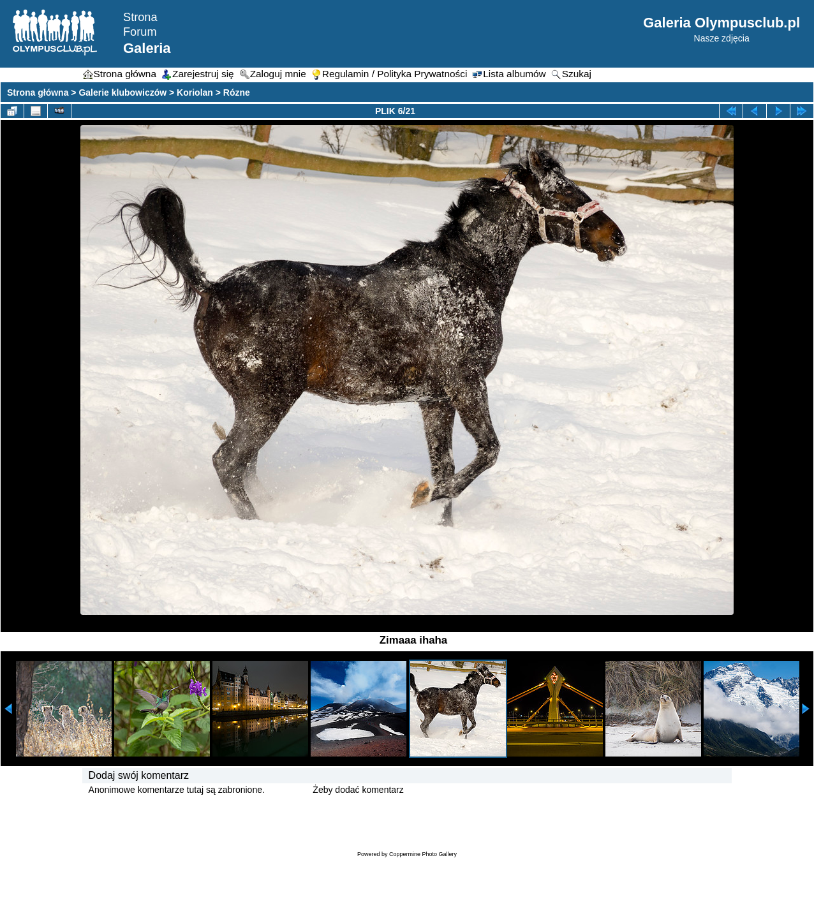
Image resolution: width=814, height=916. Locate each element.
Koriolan (195, 92)
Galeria (147, 48)
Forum (140, 32)
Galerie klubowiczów (122, 92)
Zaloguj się (289, 790)
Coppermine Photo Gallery (423, 854)
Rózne (236, 92)
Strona (140, 17)
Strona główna (37, 92)
